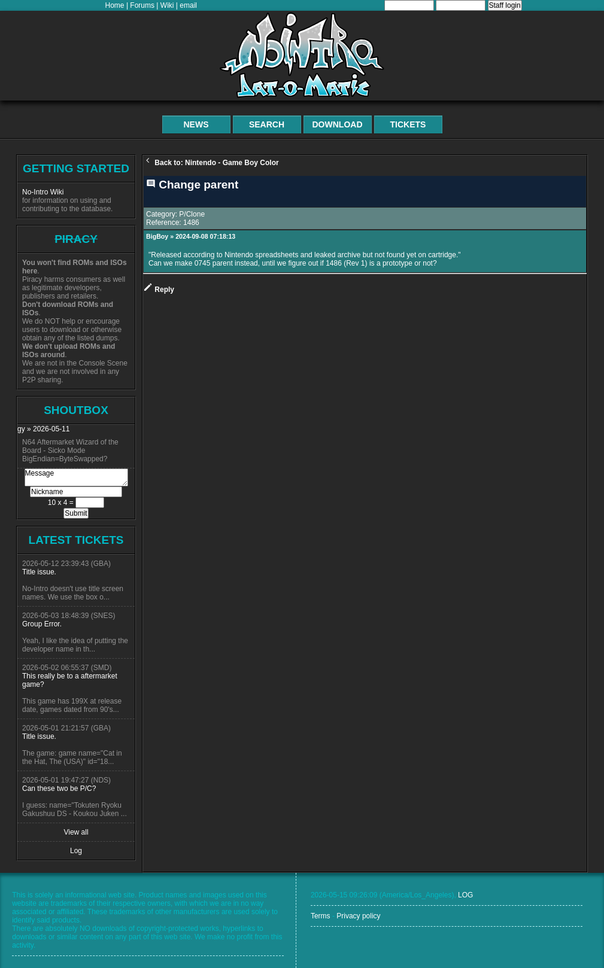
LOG (465, 895)
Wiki (167, 5)
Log (76, 851)
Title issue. (39, 572)
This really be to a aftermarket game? (69, 680)
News (196, 124)
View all (75, 832)
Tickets (408, 124)
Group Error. (42, 624)
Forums (142, 5)
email (188, 5)
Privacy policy (358, 916)
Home (115, 5)
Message (76, 477)
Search (266, 124)
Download (337, 124)
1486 (191, 222)
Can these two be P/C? (59, 788)
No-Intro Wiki (42, 192)
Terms (320, 916)
